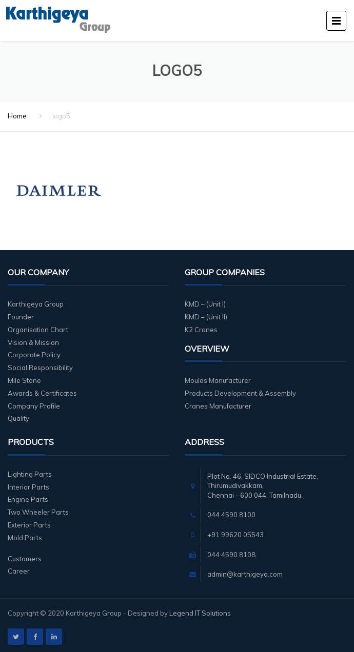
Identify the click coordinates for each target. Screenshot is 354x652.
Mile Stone (24, 380)
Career (19, 571)
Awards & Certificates (42, 393)
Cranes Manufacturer (218, 406)
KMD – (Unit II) (206, 317)
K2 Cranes (201, 329)
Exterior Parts (29, 525)
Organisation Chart (38, 329)
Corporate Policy (34, 355)
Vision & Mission (33, 342)
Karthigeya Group (36, 304)
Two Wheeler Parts (38, 512)
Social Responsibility (40, 367)
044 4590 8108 (231, 555)
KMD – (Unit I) (205, 304)
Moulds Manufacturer (218, 380)
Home (17, 116)
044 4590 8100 (231, 515)
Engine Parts (28, 499)
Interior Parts (28, 487)
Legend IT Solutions (200, 613)
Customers (25, 559)
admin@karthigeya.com (245, 574)
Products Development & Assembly (240, 393)
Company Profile (34, 406)
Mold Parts (25, 538)
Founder (21, 317)
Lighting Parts (30, 474)
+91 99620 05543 (235, 535)
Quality (18, 418)
